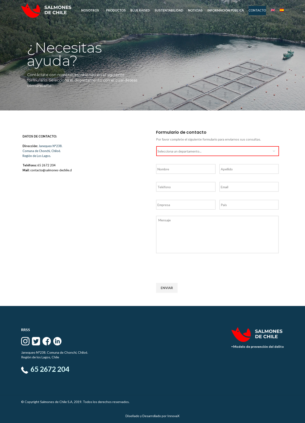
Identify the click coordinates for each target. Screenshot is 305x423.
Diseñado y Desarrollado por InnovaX (152, 416)
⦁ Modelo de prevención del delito (257, 347)
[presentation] (191, 266)
